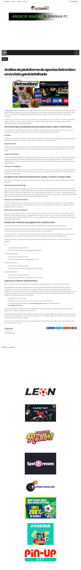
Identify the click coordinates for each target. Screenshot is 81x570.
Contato (19, 1)
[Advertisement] (40, 37)
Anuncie (25, 1)
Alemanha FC (6, 1)
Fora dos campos (32, 78)
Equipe (14, 1)
